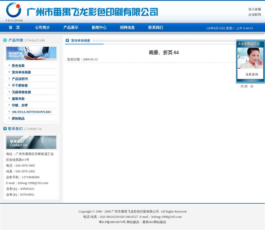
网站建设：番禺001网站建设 (146, 222)
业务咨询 (251, 74)
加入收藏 (254, 9)
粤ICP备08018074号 (112, 222)
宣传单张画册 (21, 72)
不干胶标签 (20, 85)
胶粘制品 (18, 118)
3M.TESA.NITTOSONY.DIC (32, 112)
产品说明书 (20, 79)
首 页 (14, 28)
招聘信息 (127, 28)
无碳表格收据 (21, 92)
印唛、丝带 (20, 105)
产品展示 (70, 28)
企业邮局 (254, 14)
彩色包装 (18, 66)
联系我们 (155, 28)
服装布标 (18, 99)
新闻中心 (99, 28)
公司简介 (42, 28)
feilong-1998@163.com (166, 217)
